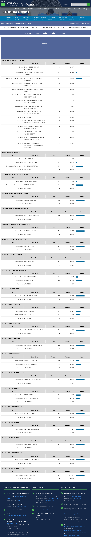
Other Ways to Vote (26, 18)
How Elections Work (81, 18)
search (66, 4)
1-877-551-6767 (78, 498)
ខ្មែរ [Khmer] (74, 8)
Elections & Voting (15, 11)
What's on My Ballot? (35, 18)
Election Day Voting (17, 18)
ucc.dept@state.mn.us (79, 532)
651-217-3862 (21, 506)
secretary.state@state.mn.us (16, 515)
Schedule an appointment (72, 514)
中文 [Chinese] (52, 8)
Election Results (43, 18)
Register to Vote (8, 18)
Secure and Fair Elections (62, 18)
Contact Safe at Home (43, 510)
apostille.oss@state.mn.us (73, 530)
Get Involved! (71, 18)
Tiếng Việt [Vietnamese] (39, 8)
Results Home (74, 23)
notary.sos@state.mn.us (72, 535)
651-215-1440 (19, 495)
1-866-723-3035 (49, 500)
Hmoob (24, 8)
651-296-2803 (76, 497)
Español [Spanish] (17, 8)
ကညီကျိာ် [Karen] (85, 8)
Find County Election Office (52, 18)
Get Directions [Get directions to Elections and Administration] (12, 523)
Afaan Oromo (67, 8)
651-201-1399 (53, 498)
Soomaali (30, 8)
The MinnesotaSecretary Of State (20, 4)
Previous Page (85, 23)
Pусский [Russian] (46, 8)
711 (19, 500)
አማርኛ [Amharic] (79, 8)
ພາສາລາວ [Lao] (58, 8)
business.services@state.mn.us (74, 526)
